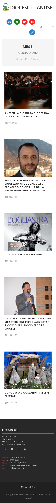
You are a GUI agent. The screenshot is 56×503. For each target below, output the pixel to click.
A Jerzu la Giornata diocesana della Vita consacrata (26, 114)
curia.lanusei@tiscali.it (17, 463)
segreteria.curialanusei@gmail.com (23, 465)
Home (19, 59)
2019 (27, 59)
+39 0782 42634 (18, 457)
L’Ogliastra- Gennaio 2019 (23, 254)
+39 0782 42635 (12, 460)
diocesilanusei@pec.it (15, 468)
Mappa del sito (28, 487)
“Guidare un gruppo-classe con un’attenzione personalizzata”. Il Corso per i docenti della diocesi (27, 323)
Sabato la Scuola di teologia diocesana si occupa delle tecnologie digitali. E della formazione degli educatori (25, 185)
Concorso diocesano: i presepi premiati (26, 394)
